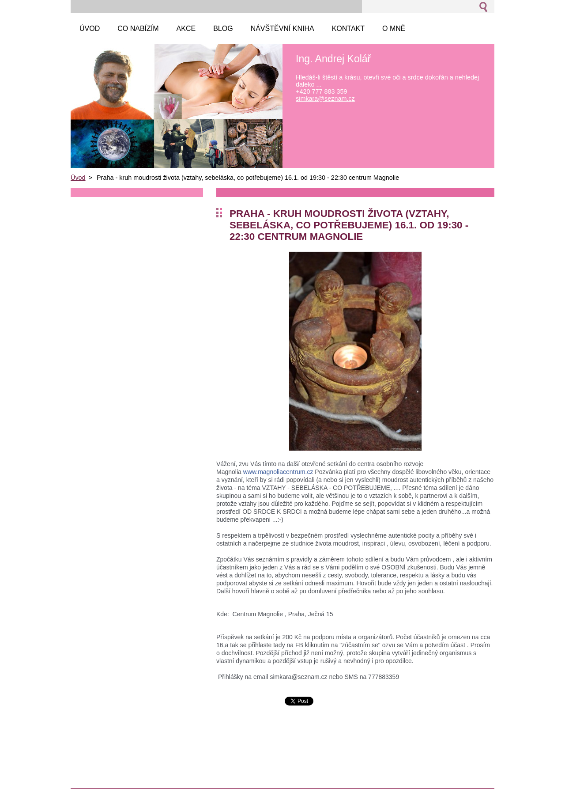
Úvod (78, 177)
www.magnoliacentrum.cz (278, 471)
